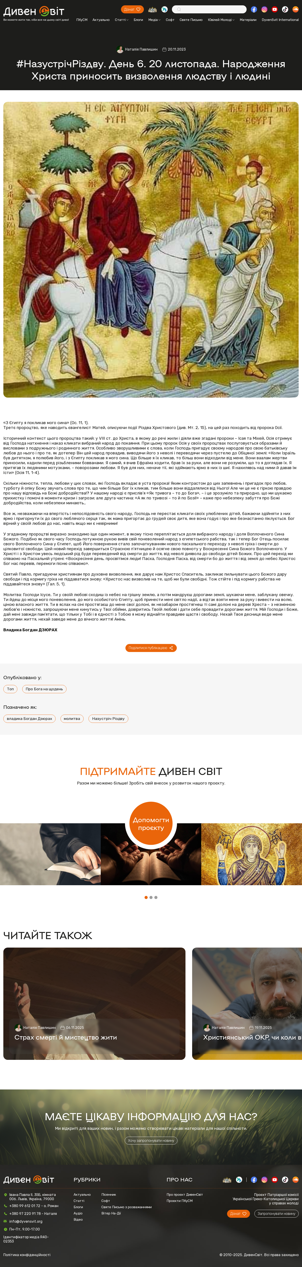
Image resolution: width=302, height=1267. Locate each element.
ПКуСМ (81, 20)
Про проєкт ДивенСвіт (185, 1195)
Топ (10, 689)
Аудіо (78, 1213)
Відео (78, 1220)
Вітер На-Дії (111, 1213)
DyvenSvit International (280, 20)
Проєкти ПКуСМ (180, 1201)
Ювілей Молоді (221, 20)
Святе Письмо (191, 20)
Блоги (138, 20)
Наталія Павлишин (141, 49)
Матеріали (248, 20)
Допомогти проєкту (151, 823)
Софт (170, 20)
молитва (72, 718)
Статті (122, 20)
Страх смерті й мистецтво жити (65, 1037)
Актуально (101, 20)
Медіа (154, 20)
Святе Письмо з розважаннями (126, 1207)
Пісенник (108, 1195)
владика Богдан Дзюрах (29, 718)
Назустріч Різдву (108, 718)
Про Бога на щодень (44, 689)
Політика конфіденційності (26, 1255)
